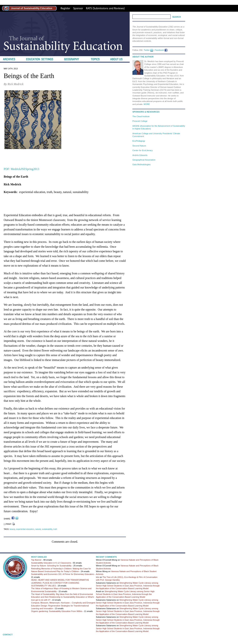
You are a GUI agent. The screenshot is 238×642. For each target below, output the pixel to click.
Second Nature (139, 146)
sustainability (47, 529)
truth (55, 529)
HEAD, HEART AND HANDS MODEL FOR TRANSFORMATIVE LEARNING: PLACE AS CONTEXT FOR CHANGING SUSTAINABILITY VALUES (60, 583)
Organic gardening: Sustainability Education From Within (56, 611)
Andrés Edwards (139, 155)
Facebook (159, 50)
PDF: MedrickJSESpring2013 (21, 169)
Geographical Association (143, 160)
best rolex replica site (12, 2)
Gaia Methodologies (141, 164)
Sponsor (78, 8)
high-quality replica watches (42, 2)
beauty (12, 529)
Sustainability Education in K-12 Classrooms (51, 563)
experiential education (25, 529)
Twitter (147, 50)
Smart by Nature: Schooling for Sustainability (51, 566)
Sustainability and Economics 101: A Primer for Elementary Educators (62, 574)
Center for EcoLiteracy (142, 150)
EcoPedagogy (138, 141)
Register (65, 8)
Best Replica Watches (73, 2)
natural (38, 529)
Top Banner (36, 560)
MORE (147, 104)
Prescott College (139, 121)
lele (97, 577)
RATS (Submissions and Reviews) (105, 8)
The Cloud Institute (140, 116)
